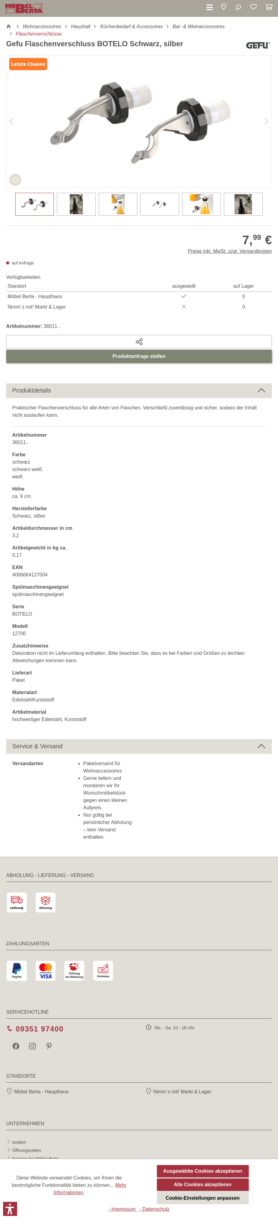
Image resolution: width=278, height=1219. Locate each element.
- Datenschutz (154, 1209)
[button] (223, 8)
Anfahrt (19, 1142)
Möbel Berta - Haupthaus (37, 1091)
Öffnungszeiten (26, 1150)
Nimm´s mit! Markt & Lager (178, 1091)
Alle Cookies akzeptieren (203, 1184)
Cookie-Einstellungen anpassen (203, 1198)
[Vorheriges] (11, 122)
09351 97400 (40, 1029)
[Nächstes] (266, 122)
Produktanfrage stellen (139, 356)
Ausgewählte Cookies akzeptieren (202, 1171)
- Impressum (122, 1209)
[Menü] (210, 7)
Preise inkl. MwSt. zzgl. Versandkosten (230, 251)
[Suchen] (238, 7)
